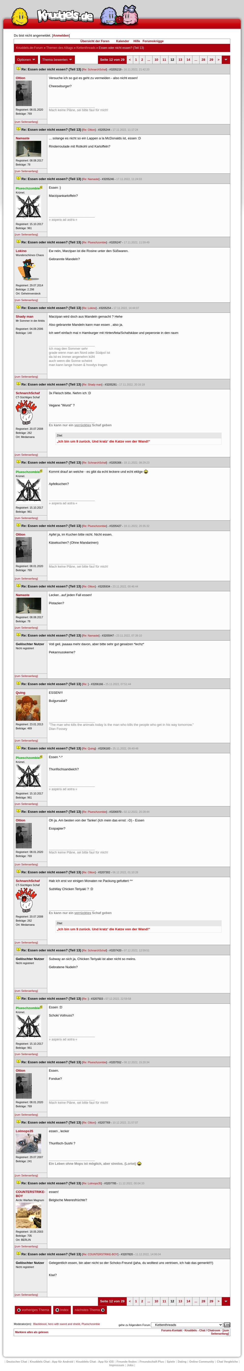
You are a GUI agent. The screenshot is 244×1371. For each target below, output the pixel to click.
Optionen (26, 60)
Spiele (171, 1361)
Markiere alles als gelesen (31, 1332)
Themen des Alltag (59, 48)
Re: (85, 684)
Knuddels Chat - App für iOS (95, 1361)
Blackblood (40, 1323)
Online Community (201, 1361)
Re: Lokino (89, 307)
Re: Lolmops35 (92, 1183)
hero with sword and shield (64, 1323)
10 (156, 60)
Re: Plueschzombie (94, 242)
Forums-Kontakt (171, 1330)
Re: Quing (89, 748)
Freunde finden (126, 1361)
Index (61, 1310)
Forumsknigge (153, 41)
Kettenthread (86, 48)
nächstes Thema (90, 1310)
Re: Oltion (89, 129)
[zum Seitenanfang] (26, 121)
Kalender (122, 41)
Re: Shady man (92, 384)
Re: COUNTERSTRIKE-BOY (100, 1254)
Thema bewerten (57, 60)
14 (188, 60)
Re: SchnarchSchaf (94, 69)
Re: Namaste (91, 179)
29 (211, 60)
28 (203, 60)
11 (164, 60)
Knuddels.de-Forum (29, 48)
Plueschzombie (91, 1323)
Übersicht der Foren (94, 41)
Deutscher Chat (16, 1361)
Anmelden (61, 35)
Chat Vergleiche (227, 1361)
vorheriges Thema (33, 1310)
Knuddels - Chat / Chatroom (202, 1330)
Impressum (116, 1365)
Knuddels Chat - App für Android (51, 1361)
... (148, 60)
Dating (182, 1361)
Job (130, 1365)
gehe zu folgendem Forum (134, 1324)
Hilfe (136, 41)
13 (180, 60)
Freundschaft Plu (152, 1361)
